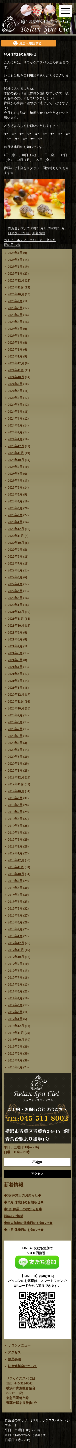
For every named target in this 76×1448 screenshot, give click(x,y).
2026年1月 (15, 273)
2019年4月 (15, 832)
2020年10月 (16, 708)
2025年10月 (16, 294)
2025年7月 (15, 315)
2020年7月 (15, 729)
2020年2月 (15, 763)
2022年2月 (15, 598)
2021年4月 (15, 667)
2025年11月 (16, 287)
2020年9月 (15, 715)
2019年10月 (16, 791)
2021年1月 (15, 687)
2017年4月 (15, 998)
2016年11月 (16, 1032)
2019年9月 (15, 798)
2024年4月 (15, 418)
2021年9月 (15, 632)
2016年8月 (15, 1053)
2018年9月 (15, 881)
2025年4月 (15, 335)
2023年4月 (15, 501)
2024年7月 (15, 398)
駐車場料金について (22, 1366)
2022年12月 (16, 529)
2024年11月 (16, 370)
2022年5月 (15, 577)
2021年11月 (16, 618)
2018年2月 (15, 929)
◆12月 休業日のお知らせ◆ (24, 1230)
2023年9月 (15, 467)
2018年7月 (15, 894)
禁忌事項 (14, 1359)
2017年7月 (15, 977)
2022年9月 (15, 549)
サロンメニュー (19, 1345)
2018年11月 (16, 867)
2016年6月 (15, 1067)
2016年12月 (16, 1026)
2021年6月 (15, 653)
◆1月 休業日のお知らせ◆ (23, 1209)
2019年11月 (16, 784)
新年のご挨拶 (13, 1216)
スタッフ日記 (21, 233)
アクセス (14, 1352)
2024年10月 (16, 377)
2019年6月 (15, 819)
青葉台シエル (17, 228)
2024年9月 (15, 384)
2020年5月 (15, 743)
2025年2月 (15, 349)
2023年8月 (15, 473)
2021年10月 (16, 625)
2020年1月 (15, 770)
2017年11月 (16, 950)
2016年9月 (15, 1046)
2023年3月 (15, 508)
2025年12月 (16, 280)
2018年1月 (15, 936)
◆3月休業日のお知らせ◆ (22, 1195)
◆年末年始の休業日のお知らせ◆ (28, 1223)
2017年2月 (15, 1012)
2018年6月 (15, 901)
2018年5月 (15, 908)
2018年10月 (16, 874)
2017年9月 (15, 963)
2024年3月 (15, 425)
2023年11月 (16, 453)
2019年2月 (15, 846)
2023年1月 (15, 522)
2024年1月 (15, 439)
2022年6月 (15, 570)
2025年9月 (15, 301)
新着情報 (38, 233)
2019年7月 (15, 812)
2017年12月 (16, 943)
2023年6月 (15, 487)
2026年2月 (15, 266)
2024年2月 (15, 432)
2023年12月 (16, 446)
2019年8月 (15, 805)
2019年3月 (15, 839)
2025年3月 (15, 342)
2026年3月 (15, 259)
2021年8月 (15, 639)
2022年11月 (16, 536)
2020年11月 (16, 701)
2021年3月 (15, 674)
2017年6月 (15, 984)
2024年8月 (15, 391)
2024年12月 (16, 363)
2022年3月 (15, 591)
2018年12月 (16, 860)
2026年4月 (15, 253)
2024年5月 (15, 411)
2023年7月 (15, 480)
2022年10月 (16, 542)
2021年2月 (15, 680)
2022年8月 (15, 556)
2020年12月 (16, 694)
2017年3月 (15, 1005)
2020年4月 (15, 750)
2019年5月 (15, 825)
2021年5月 (15, 660)
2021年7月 (15, 646)
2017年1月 (15, 1019)
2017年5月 (15, 991)
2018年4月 (15, 915)
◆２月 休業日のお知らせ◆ (24, 1202)
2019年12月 (16, 777)
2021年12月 (16, 611)
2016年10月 (16, 1039)
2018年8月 (15, 888)
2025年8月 (15, 308)
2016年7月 (15, 1060)
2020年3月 (15, 756)
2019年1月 (15, 853)
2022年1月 (15, 605)
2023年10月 (16, 460)
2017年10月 (16, 957)
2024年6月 (15, 404)
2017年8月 (15, 970)
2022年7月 (15, 563)
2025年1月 (15, 356)
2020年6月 (15, 736)
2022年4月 (15, 584)
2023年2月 (15, 515)
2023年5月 (15, 494)
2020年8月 (15, 722)
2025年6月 (15, 322)
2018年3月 (15, 922)
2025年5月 (15, 328)
